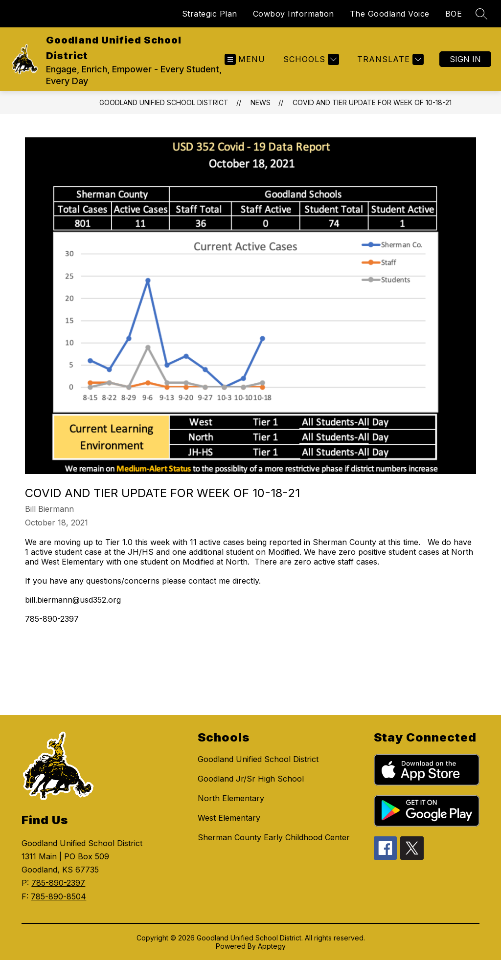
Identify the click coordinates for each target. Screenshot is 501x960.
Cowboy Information (293, 14)
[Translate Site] (389, 59)
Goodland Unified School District (163, 102)
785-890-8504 (58, 896)
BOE (453, 14)
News (260, 102)
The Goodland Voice (390, 14)
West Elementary (229, 818)
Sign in (465, 59)
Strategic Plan (209, 14)
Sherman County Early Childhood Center (274, 837)
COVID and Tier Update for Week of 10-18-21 (372, 102)
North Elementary (231, 798)
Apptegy (272, 946)
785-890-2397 (58, 883)
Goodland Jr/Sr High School (251, 779)
